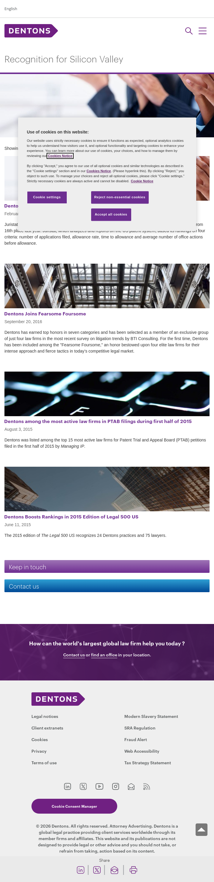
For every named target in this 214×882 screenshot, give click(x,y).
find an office (104, 654)
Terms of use (44, 762)
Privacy (39, 751)
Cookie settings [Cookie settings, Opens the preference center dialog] (47, 197)
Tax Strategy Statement (147, 762)
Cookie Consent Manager (74, 806)
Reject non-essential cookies (119, 197)
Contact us (24, 586)
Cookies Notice (60, 156)
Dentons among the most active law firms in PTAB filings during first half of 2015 (98, 421)
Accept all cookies (111, 214)
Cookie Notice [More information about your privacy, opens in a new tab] (142, 181)
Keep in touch (27, 566)
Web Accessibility (141, 751)
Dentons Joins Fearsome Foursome (45, 313)
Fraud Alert (135, 739)
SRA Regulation (140, 727)
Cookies (39, 739)
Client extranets (47, 727)
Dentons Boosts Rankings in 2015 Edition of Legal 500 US (71, 516)
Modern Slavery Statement (151, 716)
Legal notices (44, 716)
